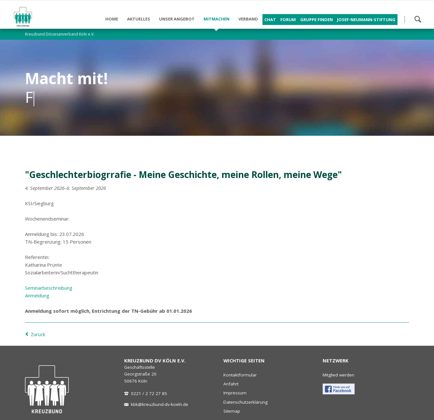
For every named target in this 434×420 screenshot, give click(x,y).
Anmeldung (37, 295)
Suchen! (418, 19)
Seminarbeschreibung (48, 288)
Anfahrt (230, 384)
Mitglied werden (338, 375)
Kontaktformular (240, 375)
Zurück (38, 334)
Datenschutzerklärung (245, 402)
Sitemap (231, 411)
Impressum (234, 393)
